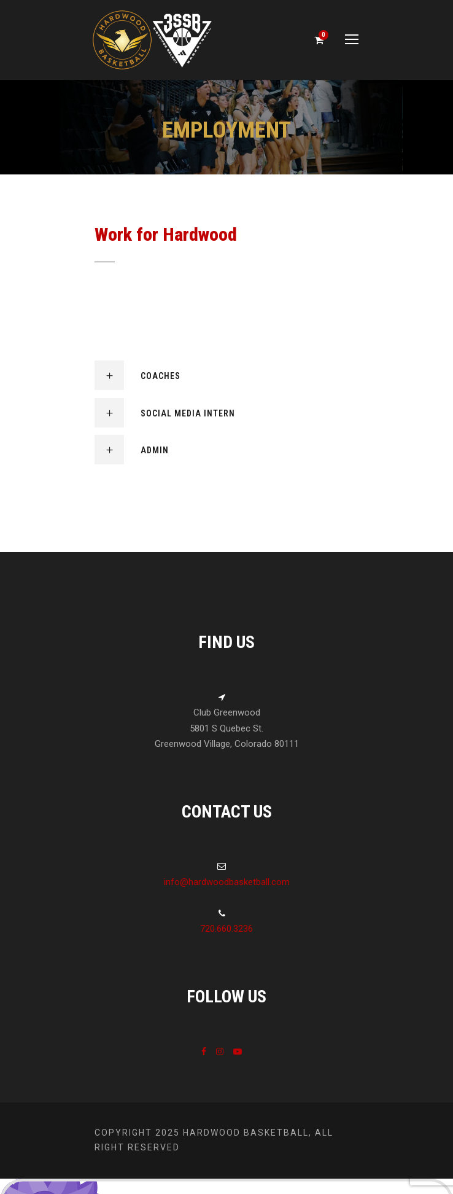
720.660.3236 (226, 928)
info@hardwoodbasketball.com (227, 882)
